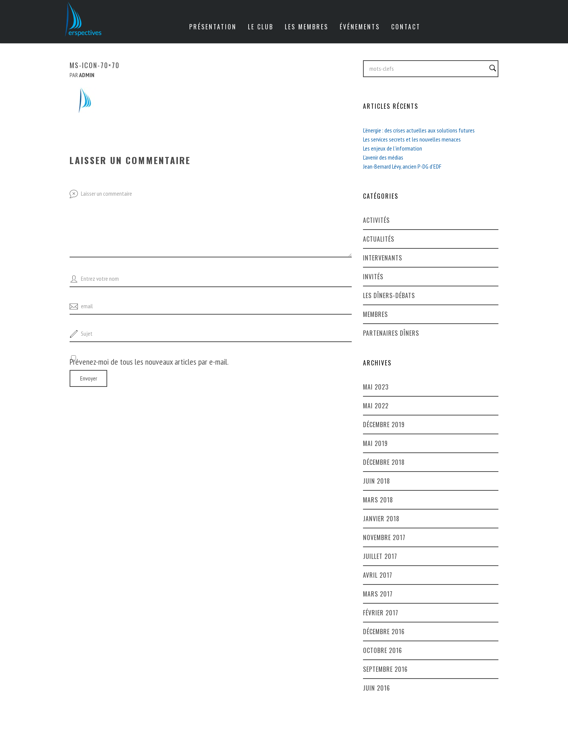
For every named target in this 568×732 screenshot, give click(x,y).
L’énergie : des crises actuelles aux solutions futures (419, 130)
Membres (375, 314)
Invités (373, 276)
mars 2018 (378, 499)
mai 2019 (375, 443)
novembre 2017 (384, 537)
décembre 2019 (384, 424)
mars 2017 (378, 593)
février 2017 (380, 612)
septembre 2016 (385, 669)
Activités (376, 220)
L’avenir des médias (383, 157)
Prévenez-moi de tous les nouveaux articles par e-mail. (149, 361)
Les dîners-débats (389, 295)
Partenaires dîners (391, 333)
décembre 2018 (384, 462)
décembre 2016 (384, 631)
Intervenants (382, 257)
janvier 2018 (381, 518)
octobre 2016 (382, 650)
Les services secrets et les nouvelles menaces (412, 139)
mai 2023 (376, 386)
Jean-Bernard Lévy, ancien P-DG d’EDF (402, 166)
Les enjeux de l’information (392, 148)
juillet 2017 (380, 556)
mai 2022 (376, 405)
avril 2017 (377, 575)
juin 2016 (376, 687)
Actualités (378, 238)
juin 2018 (376, 480)
